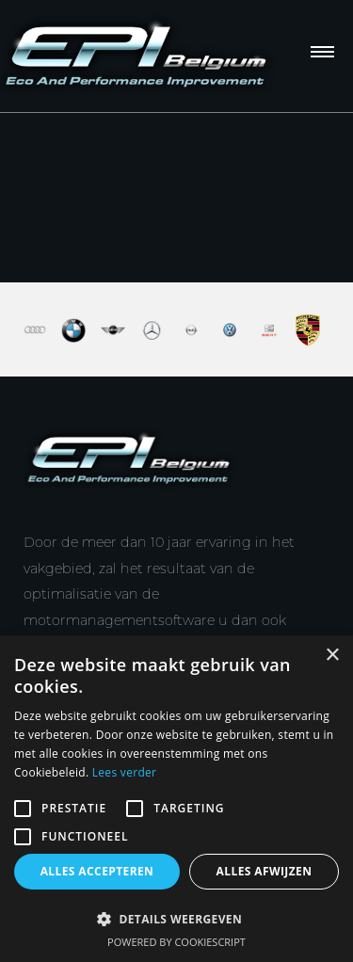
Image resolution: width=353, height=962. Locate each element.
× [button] (332, 656)
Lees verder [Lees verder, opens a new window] (124, 772)
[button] (176, 918)
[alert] (176, 798)
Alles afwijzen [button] (265, 871)
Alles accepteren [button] (97, 871)
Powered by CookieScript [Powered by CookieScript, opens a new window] (176, 942)
